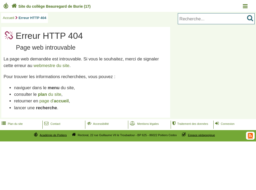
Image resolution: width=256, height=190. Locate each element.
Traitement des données (189, 123)
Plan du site (12, 123)
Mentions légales (144, 123)
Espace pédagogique (201, 134)
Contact (51, 123)
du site (49, 94)
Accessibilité (97, 123)
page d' (54, 100)
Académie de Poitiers (53, 134)
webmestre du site (51, 65)
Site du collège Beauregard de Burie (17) (50, 6)
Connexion (224, 123)
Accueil (8, 18)
